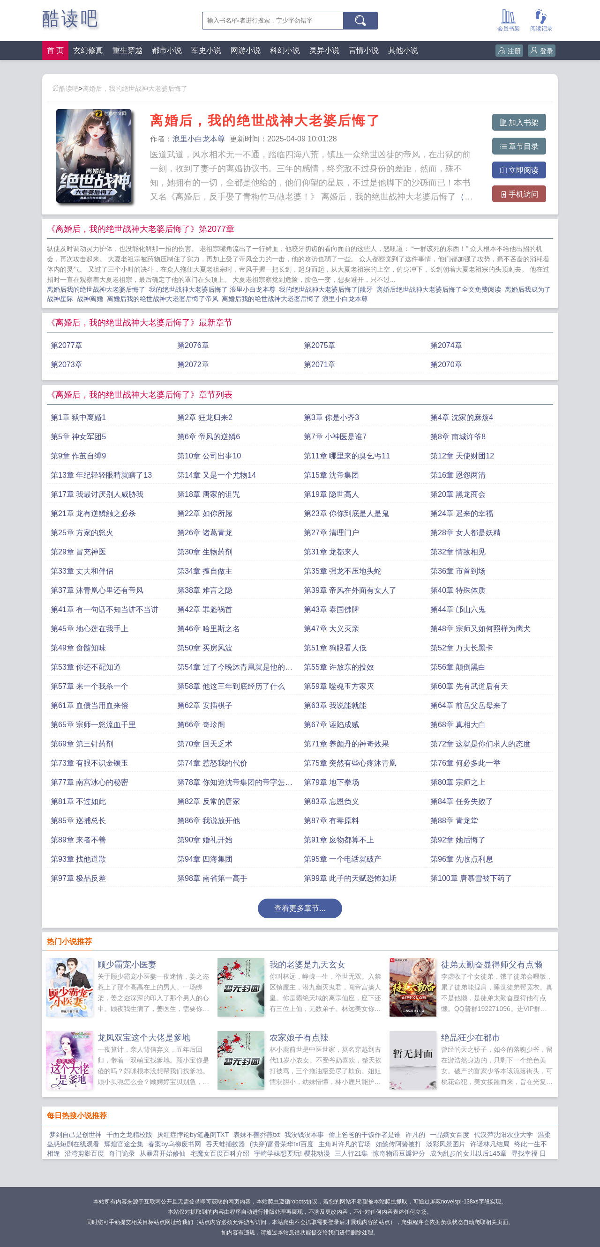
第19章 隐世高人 (331, 494)
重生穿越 (127, 50)
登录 (541, 51)
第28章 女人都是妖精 (465, 533)
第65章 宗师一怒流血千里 (93, 725)
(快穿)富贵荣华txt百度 (282, 1144)
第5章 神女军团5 (78, 437)
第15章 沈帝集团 (331, 475)
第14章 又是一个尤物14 (216, 475)
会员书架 (508, 19)
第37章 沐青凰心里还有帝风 (97, 590)
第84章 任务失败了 (461, 801)
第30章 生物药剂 (204, 552)
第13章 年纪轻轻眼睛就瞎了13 (101, 475)
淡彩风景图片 (445, 1144)
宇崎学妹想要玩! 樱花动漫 (292, 1153)
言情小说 (364, 50)
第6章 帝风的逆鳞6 (208, 437)
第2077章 (66, 345)
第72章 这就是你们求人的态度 (480, 744)
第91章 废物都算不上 (339, 840)
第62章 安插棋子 (204, 705)
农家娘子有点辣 (299, 1037)
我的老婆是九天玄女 (307, 964)
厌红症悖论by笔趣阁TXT (193, 1134)
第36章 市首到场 (458, 571)
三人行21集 (351, 1153)
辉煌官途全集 (123, 1144)
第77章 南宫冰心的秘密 (89, 782)
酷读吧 (71, 18)
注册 (509, 51)
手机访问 (519, 194)
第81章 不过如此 (78, 801)
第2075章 (320, 345)
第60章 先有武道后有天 (469, 686)
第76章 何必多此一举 (465, 763)
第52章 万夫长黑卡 (461, 648)
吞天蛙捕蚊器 (225, 1144)
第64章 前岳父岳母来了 (469, 705)
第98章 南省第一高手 (212, 878)
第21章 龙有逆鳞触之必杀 (93, 513)
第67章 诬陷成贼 (331, 725)
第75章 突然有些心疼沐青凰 (350, 763)
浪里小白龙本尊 (198, 139)
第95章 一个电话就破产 (343, 859)
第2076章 (193, 345)
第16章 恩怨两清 (458, 475)
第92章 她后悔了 (458, 840)
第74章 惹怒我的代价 (212, 763)
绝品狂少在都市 (470, 1037)
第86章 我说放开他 (208, 821)
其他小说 (403, 50)
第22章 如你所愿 (204, 513)
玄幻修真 (88, 50)
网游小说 (246, 50)
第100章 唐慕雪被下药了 (471, 878)
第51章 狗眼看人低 (335, 648)
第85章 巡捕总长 (78, 821)
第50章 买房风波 (204, 648)
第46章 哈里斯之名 (208, 629)
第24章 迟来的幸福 (461, 513)
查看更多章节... (299, 908)
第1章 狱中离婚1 (78, 417)
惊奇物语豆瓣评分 (399, 1153)
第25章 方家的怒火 (82, 533)
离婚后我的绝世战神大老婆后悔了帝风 (164, 299)
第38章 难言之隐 (204, 590)
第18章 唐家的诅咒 (208, 494)
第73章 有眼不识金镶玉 (89, 763)
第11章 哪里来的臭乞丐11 (347, 456)
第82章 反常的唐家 (208, 801)
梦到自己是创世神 (75, 1134)
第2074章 (446, 345)
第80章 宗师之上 (458, 782)
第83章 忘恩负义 (331, 801)
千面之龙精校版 (129, 1134)
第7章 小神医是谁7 (335, 437)
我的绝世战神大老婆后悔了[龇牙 (327, 289)
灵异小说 (324, 50)
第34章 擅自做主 (204, 571)
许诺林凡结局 (490, 1144)
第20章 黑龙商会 (458, 494)
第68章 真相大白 (458, 725)
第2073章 (66, 365)
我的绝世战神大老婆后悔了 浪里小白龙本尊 (214, 289)
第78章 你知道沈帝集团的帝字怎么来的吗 (234, 784)
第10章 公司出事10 (209, 456)
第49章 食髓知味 (78, 648)
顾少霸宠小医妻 (127, 964)
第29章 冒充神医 (78, 552)
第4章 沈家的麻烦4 (461, 417)
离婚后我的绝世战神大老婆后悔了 (98, 289)
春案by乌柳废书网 (174, 1144)
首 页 (55, 50)
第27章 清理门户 (331, 533)
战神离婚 (92, 299)
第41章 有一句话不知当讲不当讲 (104, 609)
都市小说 (167, 50)
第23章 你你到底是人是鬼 (346, 513)
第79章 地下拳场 (331, 782)
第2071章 (320, 365)
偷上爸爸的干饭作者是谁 (365, 1134)
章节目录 (519, 146)
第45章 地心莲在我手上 (89, 629)
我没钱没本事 (304, 1134)
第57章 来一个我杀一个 (89, 686)
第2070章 (446, 365)
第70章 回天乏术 (204, 744)
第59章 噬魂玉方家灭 (339, 686)
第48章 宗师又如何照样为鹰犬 (480, 629)
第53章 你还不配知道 (86, 667)
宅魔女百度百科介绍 (219, 1153)
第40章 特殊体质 (458, 590)
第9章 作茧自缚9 (78, 456)
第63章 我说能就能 (335, 705)
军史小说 (206, 50)
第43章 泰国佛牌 (331, 609)
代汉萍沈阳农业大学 (503, 1134)
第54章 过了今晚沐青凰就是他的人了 (234, 669)
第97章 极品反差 (78, 878)
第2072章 (193, 365)
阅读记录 (541, 19)
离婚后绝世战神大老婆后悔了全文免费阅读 (440, 289)
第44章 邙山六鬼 (458, 609)
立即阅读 (519, 170)
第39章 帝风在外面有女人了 (350, 590)
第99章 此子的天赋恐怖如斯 (350, 878)
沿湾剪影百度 (84, 1153)
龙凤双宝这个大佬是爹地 (144, 1037)
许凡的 (415, 1134)
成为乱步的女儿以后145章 (468, 1153)
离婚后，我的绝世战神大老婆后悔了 (135, 88)
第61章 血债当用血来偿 (89, 705)
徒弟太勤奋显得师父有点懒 (491, 964)
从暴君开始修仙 (163, 1153)
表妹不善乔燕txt (256, 1134)
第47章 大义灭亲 (331, 629)
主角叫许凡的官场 (344, 1144)
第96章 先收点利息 (461, 859)
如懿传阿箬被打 (398, 1144)
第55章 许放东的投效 (339, 667)
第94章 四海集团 (204, 859)
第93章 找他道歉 (78, 859)
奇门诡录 (122, 1153)
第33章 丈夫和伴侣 (82, 571)
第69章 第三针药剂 (82, 744)
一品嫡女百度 (449, 1134)
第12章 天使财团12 (462, 456)
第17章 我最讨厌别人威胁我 (97, 494)
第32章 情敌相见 (458, 552)
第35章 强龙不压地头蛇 (343, 571)
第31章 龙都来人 (331, 552)
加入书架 (519, 122)
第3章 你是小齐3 (331, 417)
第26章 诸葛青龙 (204, 533)
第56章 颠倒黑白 (458, 667)
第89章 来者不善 (78, 840)
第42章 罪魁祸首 (204, 609)
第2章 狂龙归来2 (204, 417)
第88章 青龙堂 (454, 821)
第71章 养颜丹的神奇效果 (346, 744)
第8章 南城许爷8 (458, 437)
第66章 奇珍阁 (201, 725)
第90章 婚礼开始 (204, 840)
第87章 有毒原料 (331, 821)
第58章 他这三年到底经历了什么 (231, 686)
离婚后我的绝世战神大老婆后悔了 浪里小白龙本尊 (297, 299)
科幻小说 (285, 50)
